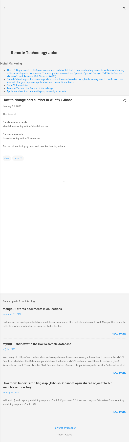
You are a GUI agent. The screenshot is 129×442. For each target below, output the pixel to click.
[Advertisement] (34, 27)
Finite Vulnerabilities (18, 85)
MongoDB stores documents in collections (32, 309)
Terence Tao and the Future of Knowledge (30, 88)
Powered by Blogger (65, 427)
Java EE (18, 158)
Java (6, 158)
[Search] (124, 9)
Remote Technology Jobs (34, 52)
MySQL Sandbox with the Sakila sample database (37, 344)
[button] (124, 100)
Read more (119, 333)
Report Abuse (64, 434)
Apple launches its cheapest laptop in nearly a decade (36, 91)
